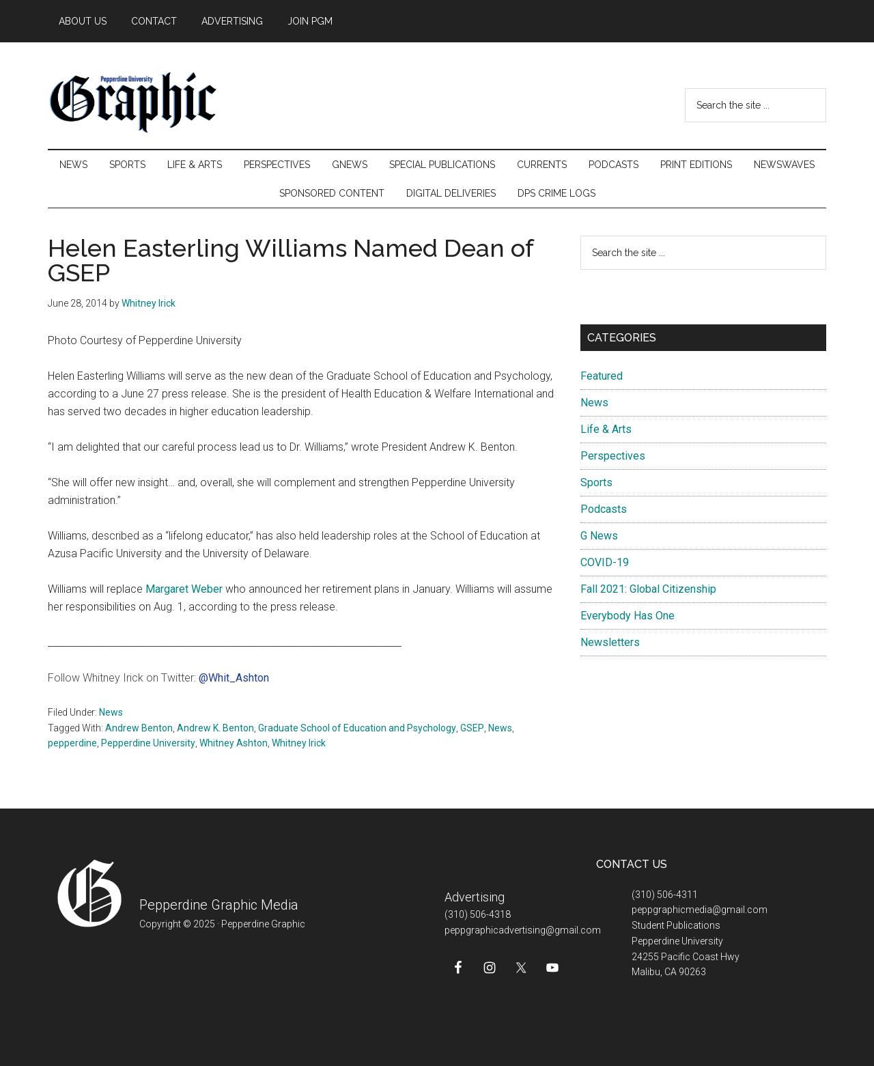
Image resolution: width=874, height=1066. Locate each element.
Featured (601, 375)
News (111, 712)
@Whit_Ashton (234, 677)
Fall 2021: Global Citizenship (648, 589)
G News (599, 535)
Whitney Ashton (233, 743)
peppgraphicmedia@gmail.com (699, 909)
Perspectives (612, 455)
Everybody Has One (627, 615)
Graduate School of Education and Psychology (357, 728)
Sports (596, 482)
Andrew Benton (139, 728)
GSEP (472, 728)
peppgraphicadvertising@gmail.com (523, 930)
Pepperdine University (148, 743)
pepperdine (72, 743)
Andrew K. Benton (215, 728)
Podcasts (603, 509)
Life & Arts (606, 429)
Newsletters (610, 642)
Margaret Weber (184, 589)
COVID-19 (604, 562)
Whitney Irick (299, 743)
